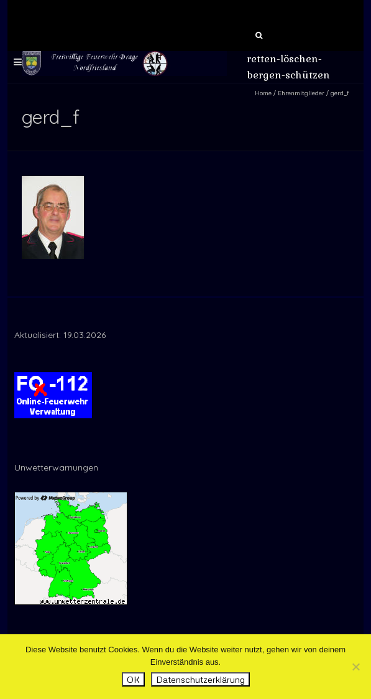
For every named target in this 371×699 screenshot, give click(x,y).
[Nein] (355, 666)
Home (263, 92)
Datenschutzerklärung (200, 679)
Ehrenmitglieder (301, 92)
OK (133, 679)
